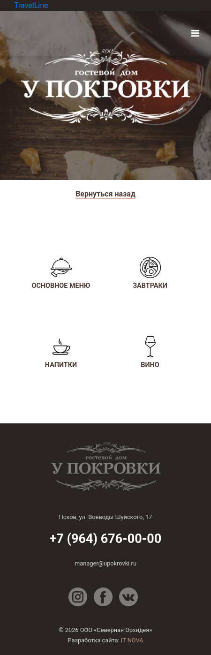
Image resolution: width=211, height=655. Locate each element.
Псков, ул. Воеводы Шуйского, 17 (105, 516)
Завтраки (150, 273)
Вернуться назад (105, 193)
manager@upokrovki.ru (105, 563)
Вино (150, 352)
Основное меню (60, 273)
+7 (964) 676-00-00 (106, 538)
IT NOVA (132, 640)
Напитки (60, 352)
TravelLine (31, 5)
